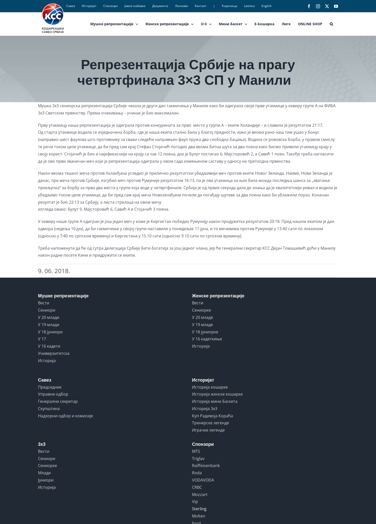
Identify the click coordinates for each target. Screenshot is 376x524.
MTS (196, 451)
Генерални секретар (58, 401)
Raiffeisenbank (206, 465)
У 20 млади (48, 317)
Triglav (198, 458)
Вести (43, 303)
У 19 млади (48, 324)
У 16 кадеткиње (207, 339)
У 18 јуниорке (205, 332)
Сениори (46, 310)
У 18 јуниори (50, 332)
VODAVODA (203, 480)
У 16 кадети (49, 346)
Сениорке (201, 310)
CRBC (197, 487)
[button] (331, 24)
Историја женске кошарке (217, 394)
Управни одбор (53, 394)
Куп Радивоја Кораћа (212, 416)
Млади (44, 473)
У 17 (42, 339)
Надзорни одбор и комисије (65, 416)
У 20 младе (202, 317)
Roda (197, 473)
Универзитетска (54, 353)
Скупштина (49, 408)
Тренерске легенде (210, 423)
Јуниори (46, 480)
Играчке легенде (208, 430)
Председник (50, 387)
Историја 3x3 (204, 408)
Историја (47, 360)
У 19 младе (202, 324)
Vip (195, 501)
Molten (198, 516)
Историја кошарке (210, 387)
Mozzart (200, 494)
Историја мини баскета (215, 401)
